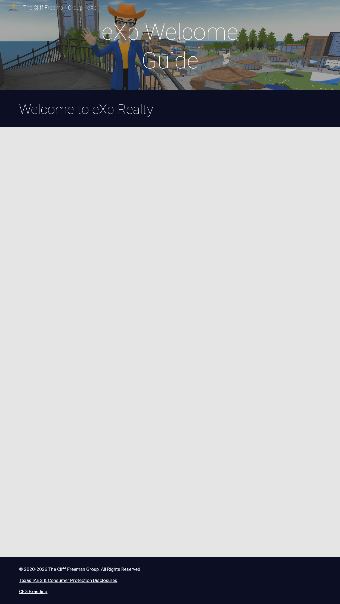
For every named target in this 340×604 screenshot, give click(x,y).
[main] (170, 46)
